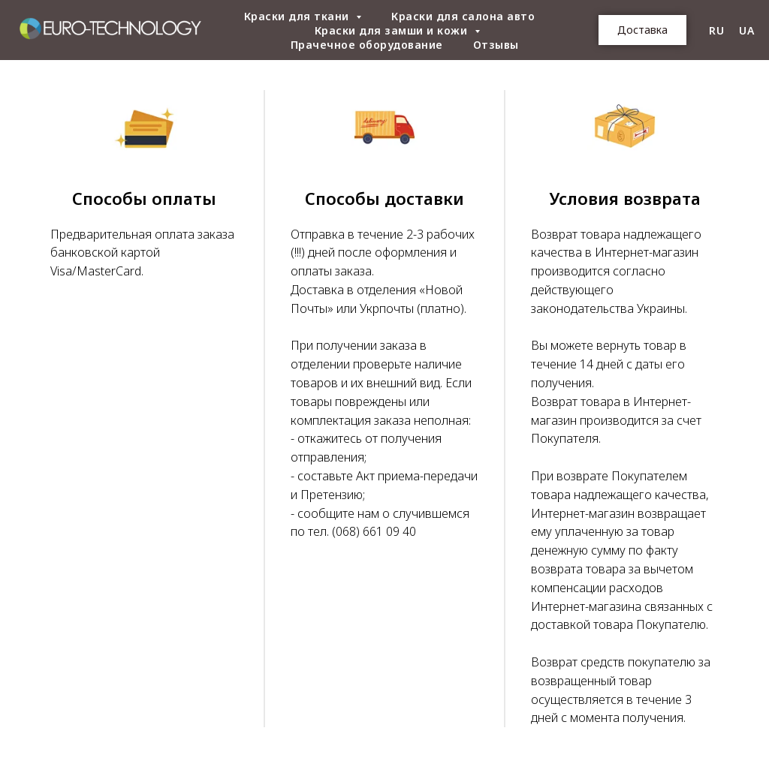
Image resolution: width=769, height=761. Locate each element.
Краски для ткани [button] (298, 16)
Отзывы (496, 45)
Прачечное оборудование (367, 45)
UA (746, 30)
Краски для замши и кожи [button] (393, 30)
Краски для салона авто (463, 16)
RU (716, 30)
